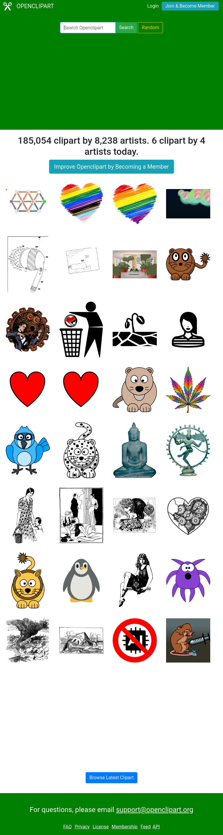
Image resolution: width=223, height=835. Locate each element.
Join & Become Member (190, 6)
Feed (146, 826)
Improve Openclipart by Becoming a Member (111, 166)
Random (150, 27)
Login (153, 6)
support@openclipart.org (154, 810)
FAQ (67, 826)
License (101, 826)
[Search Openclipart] (88, 27)
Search (126, 27)
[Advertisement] (111, 81)
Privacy (82, 826)
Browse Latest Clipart (111, 777)
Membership (124, 826)
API (156, 826)
